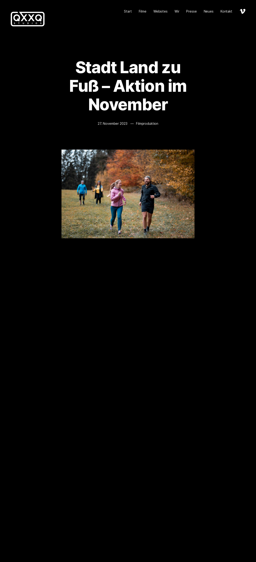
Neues (209, 11)
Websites (160, 11)
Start (128, 11)
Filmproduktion (147, 124)
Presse (191, 11)
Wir (177, 11)
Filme (142, 11)
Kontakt (226, 11)
